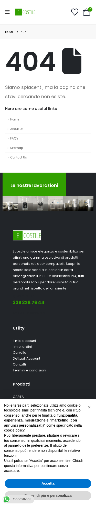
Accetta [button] (48, 483)
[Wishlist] (74, 12)
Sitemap (16, 148)
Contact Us (18, 157)
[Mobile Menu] (9, 12)
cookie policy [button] (14, 430)
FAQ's (14, 138)
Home (14, 119)
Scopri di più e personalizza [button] (47, 495)
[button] (8, 203)
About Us (17, 129)
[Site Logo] (25, 12)
